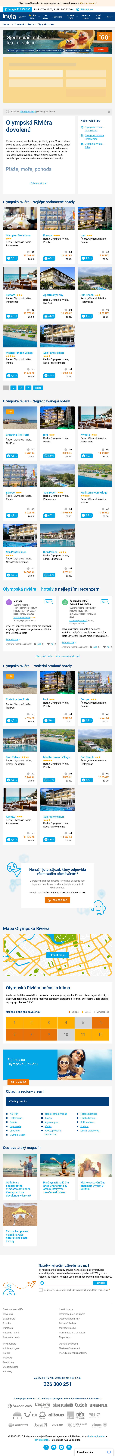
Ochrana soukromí (68, 1343)
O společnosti (10, 1367)
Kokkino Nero (87, 1122)
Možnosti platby (67, 1328)
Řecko (31, 24)
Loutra (48, 1118)
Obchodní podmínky (69, 1318)
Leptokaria (15, 1126)
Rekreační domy (11, 1337)
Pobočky (7, 1357)
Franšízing (8, 1362)
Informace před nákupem (72, 1314)
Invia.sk (92, 1436)
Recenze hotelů (86, 16)
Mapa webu (65, 1337)
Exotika (7, 1323)
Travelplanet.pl (41, 1439)
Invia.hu (101, 1436)
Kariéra (6, 1353)
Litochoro (15, 1130)
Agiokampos (51, 1122)
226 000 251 (58, 1384)
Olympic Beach (17, 1134)
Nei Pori (14, 1113)
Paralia (13, 1122)
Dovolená (19, 24)
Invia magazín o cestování (72, 1332)
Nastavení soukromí (69, 1348)
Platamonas (16, 1118)
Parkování (8, 1328)
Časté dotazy (66, 1309)
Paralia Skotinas (88, 1113)
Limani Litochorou (89, 1130)
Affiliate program (11, 1348)
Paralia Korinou (88, 1118)
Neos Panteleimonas (56, 1113)
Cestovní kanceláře (13, 1309)
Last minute (9, 1318)
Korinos (84, 1126)
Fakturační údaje (67, 1323)
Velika (48, 1126)
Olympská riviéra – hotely (28, 589)
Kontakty (7, 1371)
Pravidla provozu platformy (73, 1353)
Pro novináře (9, 1343)
